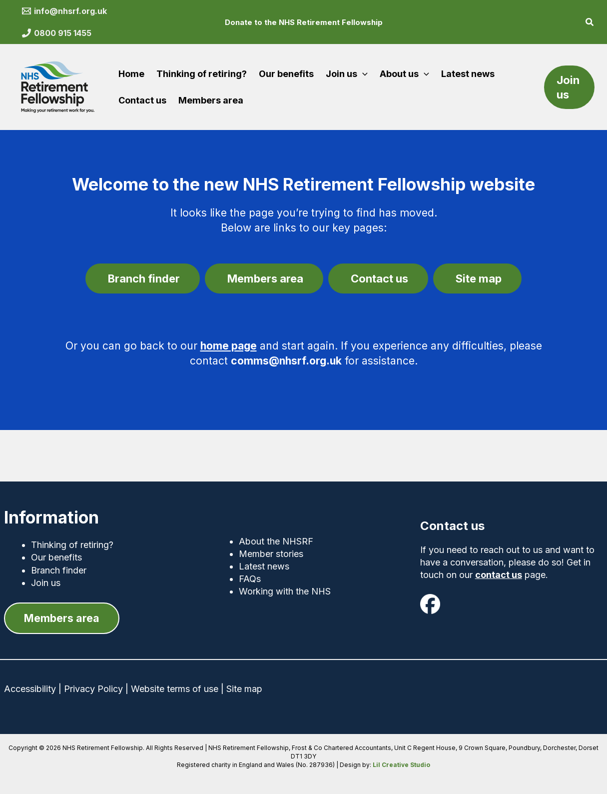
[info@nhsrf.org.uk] (64, 11)
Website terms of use (174, 689)
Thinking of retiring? (72, 544)
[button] (590, 23)
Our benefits (56, 557)
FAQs (250, 578)
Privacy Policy (93, 689)
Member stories (271, 553)
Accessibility (30, 689)
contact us (498, 574)
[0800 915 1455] (57, 33)
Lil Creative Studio (401, 764)
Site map (244, 689)
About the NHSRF (276, 541)
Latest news (264, 565)
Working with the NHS (285, 591)
